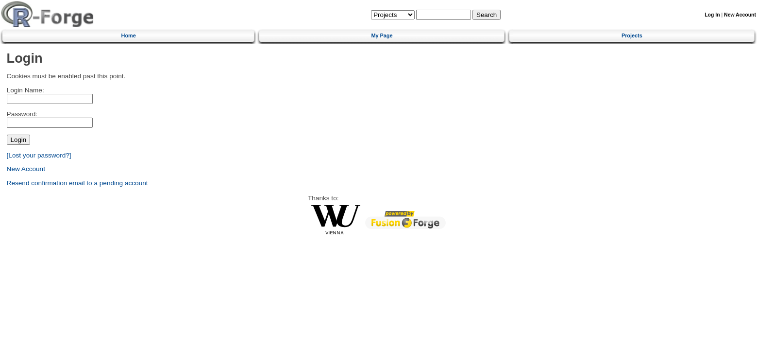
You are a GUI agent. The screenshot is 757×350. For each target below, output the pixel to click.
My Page (381, 35)
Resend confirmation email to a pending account (77, 183)
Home (128, 35)
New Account (740, 15)
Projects (632, 35)
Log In (712, 15)
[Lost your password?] (39, 155)
